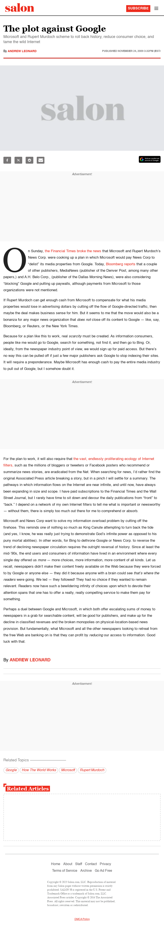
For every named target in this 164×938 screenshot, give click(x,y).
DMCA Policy (82, 919)
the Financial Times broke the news (73, 251)
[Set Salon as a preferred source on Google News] (150, 159)
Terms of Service (64, 871)
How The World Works (39, 770)
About (67, 864)
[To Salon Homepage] (19, 7)
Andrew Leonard (22, 51)
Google (11, 770)
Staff (78, 864)
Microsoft (68, 770)
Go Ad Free (103, 871)
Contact (91, 864)
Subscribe (138, 8)
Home (55, 864)
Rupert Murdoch (92, 770)
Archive (86, 871)
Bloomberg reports (120, 264)
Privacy (105, 864)
